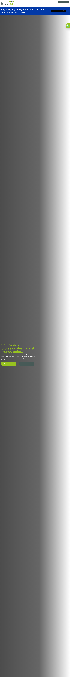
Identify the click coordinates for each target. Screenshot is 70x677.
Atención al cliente (53, 2)
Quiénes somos (31, 5)
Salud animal (39, 5)
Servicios (55, 5)
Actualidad (66, 5)
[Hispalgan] (8, 3)
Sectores (60, 5)
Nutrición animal (47, 5)
